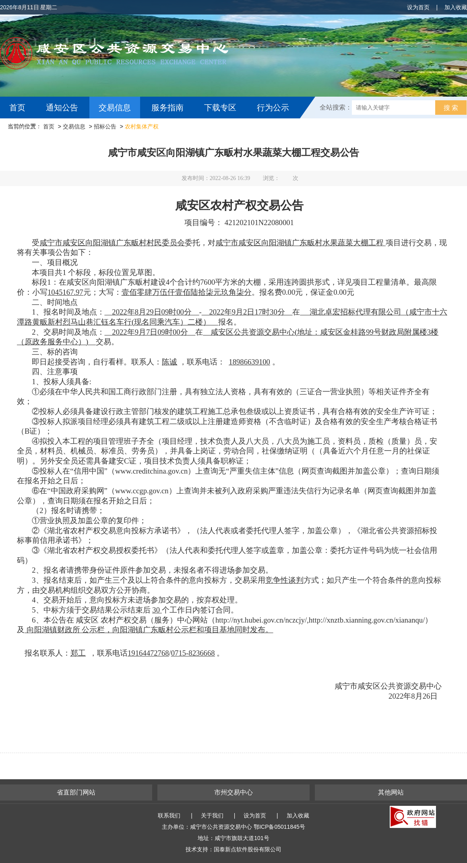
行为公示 (273, 107)
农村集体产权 (142, 126)
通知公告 (62, 107)
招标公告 (105, 126)
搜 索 (451, 107)
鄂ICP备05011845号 (279, 827)
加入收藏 (455, 7)
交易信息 (115, 107)
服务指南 (167, 107)
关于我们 (212, 815)
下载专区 (220, 107)
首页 (17, 107)
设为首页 (418, 7)
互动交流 (27, 129)
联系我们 (169, 815)
